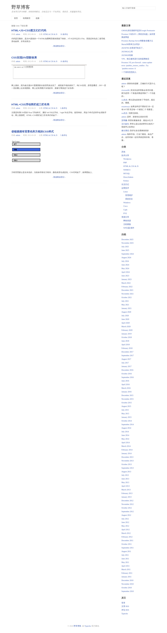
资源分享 (125, 217)
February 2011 (126, 573)
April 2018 (125, 345)
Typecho (124, 614)
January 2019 (126, 334)
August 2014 (126, 428)
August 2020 (126, 312)
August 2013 (126, 472)
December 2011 (127, 540)
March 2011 (125, 569)
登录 (123, 603)
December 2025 (127, 239)
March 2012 (126, 533)
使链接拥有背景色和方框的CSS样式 (32, 131)
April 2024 (125, 272)
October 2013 (126, 464)
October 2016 (126, 374)
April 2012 (125, 530)
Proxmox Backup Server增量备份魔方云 (137, 41)
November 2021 (127, 294)
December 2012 (127, 501)
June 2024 (125, 265)
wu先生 (124, 100)
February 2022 (126, 287)
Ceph (125, 210)
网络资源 (127, 221)
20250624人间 (127, 52)
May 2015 (125, 414)
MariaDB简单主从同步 (130, 44)
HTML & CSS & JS (50, 34)
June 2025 (125, 250)
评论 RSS (125, 610)
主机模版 (127, 224)
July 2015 (125, 410)
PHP (125, 163)
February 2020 (126, 330)
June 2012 (125, 522)
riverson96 (125, 90)
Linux (125, 192)
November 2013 (127, 461)
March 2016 (126, 388)
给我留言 (26, 18)
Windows (126, 203)
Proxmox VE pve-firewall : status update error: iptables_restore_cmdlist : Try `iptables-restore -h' (136, 65)
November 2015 (127, 399)
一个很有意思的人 (129, 72)
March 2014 (126, 446)
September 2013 (127, 468)
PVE (125, 213)
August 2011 (126, 551)
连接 (37, 18)
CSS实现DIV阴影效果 (24, 57)
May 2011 (125, 562)
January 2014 (126, 453)
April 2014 (125, 442)
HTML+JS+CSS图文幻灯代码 (28, 30)
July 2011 (125, 555)
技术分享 (125, 155)
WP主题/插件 (128, 228)
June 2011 (125, 559)
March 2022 (126, 283)
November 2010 (127, 584)
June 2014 (125, 435)
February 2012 (126, 537)
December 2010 (127, 580)
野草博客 (20, 7)
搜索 (153, 8)
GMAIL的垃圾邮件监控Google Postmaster (138, 30)
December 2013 (127, 457)
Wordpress (127, 159)
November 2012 (127, 504)
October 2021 (126, 297)
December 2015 (127, 395)
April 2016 (125, 384)
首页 (16, 18)
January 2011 (126, 577)
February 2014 (126, 450)
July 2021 (125, 301)
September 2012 (127, 511)
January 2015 (126, 417)
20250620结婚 (127, 55)
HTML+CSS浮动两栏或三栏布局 (30, 104)
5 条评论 (63, 135)
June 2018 (125, 341)
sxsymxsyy (125, 106)
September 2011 (127, 548)
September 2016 (127, 377)
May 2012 (125, 526)
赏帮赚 (124, 120)
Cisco (125, 206)
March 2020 (126, 326)
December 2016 (127, 370)
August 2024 (126, 257)
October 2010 (126, 588)
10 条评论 (64, 34)
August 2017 (126, 359)
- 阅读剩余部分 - (59, 46)
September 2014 (127, 424)
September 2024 (127, 254)
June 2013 (125, 479)
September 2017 (127, 355)
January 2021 (126, 308)
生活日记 (125, 184)
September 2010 (127, 591)
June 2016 (125, 381)
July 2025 (125, 247)
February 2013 (126, 493)
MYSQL (126, 173)
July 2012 (125, 519)
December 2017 (127, 352)
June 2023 (125, 276)
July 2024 (125, 261)
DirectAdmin (128, 177)
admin (18, 34)
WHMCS (126, 170)
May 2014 (125, 439)
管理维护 (129, 195)
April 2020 (125, 323)
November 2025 (127, 243)
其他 (123, 152)
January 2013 (126, 497)
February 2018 (126, 348)
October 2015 (126, 403)
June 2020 (125, 319)
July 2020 (125, 316)
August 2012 (126, 515)
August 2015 (126, 406)
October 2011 (126, 544)
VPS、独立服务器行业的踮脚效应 (135, 59)
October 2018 (126, 337)
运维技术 (125, 188)
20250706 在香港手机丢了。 (133, 48)
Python (126, 181)
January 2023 (126, 279)
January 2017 (126, 366)
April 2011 (125, 566)
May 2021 (125, 305)
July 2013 (125, 475)
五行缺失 (125, 124)
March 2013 (126, 490)
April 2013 (125, 486)
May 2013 (125, 482)
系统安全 (129, 199)
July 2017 (125, 363)
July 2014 (125, 432)
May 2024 (125, 268)
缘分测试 (125, 131)
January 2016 (126, 392)
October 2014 (126, 421)
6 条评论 (63, 108)
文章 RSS (125, 606)
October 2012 (126, 508)
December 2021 (127, 290)
